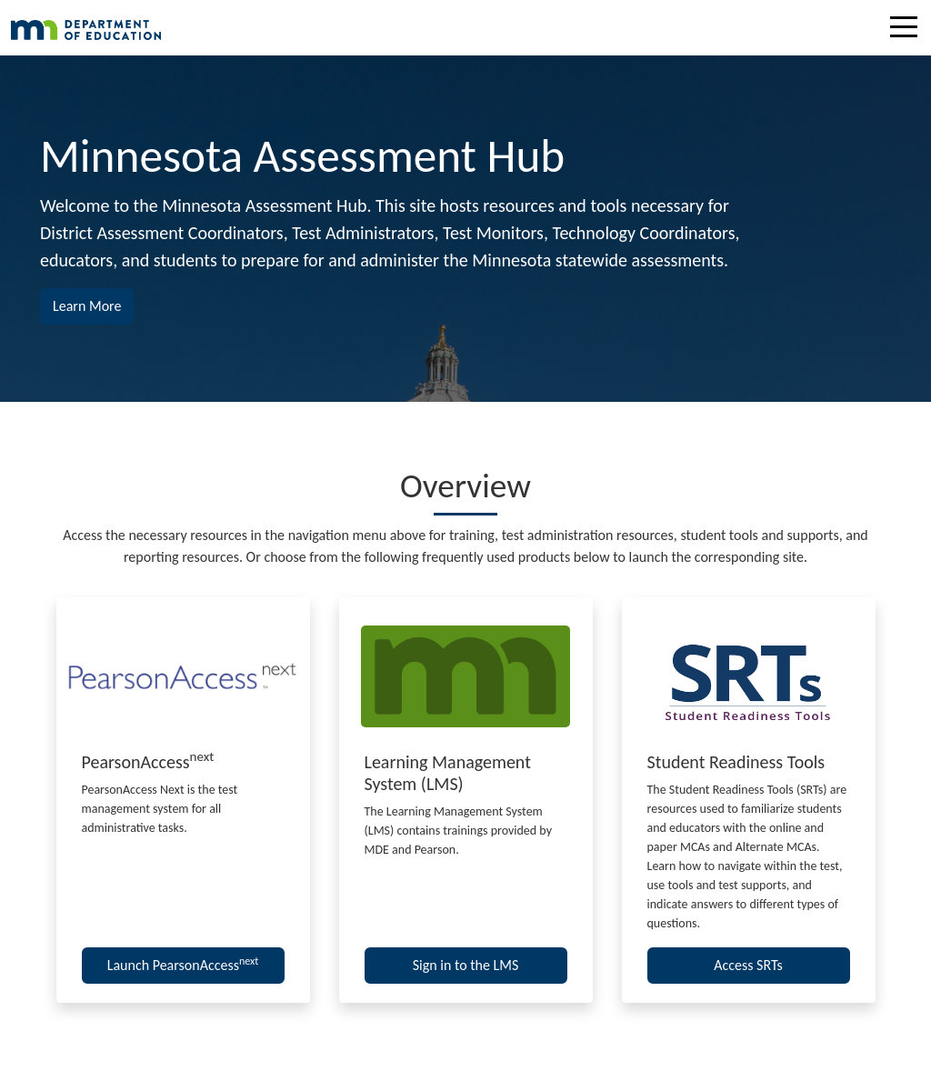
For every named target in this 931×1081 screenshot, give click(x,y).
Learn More (93, 305)
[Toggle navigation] (908, 30)
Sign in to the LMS (466, 965)
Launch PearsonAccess (183, 964)
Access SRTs (748, 965)
